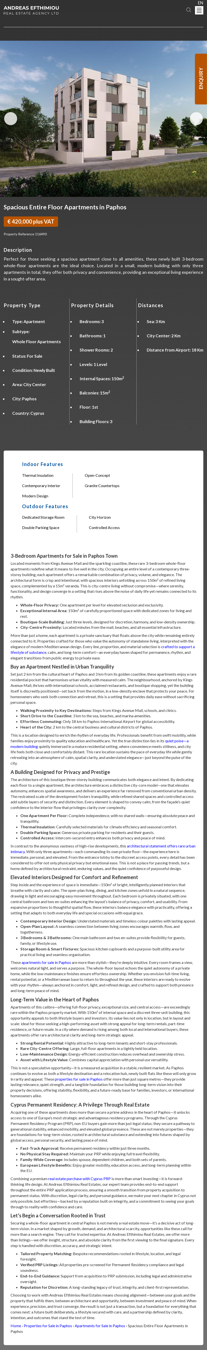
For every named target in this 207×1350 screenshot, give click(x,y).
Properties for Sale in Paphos (48, 1325)
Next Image (196, 118)
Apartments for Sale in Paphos (100, 1325)
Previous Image (10, 118)
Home (16, 1325)
